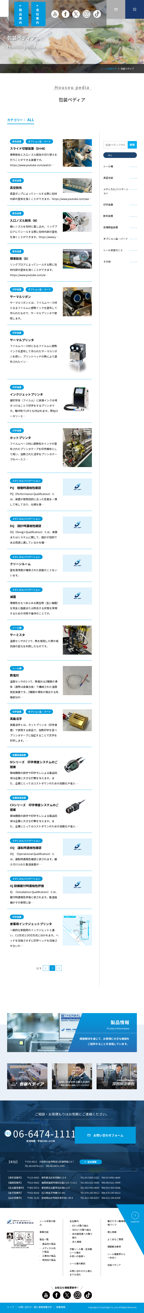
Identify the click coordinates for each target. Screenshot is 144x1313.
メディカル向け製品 (49, 1249)
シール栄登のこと (113, 250)
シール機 (108, 166)
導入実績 (111, 1231)
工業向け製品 (49, 1255)
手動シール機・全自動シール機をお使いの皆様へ (81, 1252)
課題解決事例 (114, 1246)
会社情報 (91, 1161)
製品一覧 (44, 1239)
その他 (107, 261)
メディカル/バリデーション (115, 191)
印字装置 (108, 204)
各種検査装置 (110, 227)
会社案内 (37, 16)
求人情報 (76, 1241)
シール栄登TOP (109, 68)
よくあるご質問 (115, 1239)
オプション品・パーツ (115, 238)
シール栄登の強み (47, 1222)
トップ (10, 1306)
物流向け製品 (49, 1259)
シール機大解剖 (77, 1263)
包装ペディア (114, 1264)
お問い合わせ (25, 1306)
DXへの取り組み (80, 1225)
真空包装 (108, 178)
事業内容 (44, 1231)
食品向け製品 (49, 1243)
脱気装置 (108, 216)
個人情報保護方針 (43, 1306)
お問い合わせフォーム (108, 1135)
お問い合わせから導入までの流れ (81, 1272)
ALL (110, 155)
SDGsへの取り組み (81, 1229)
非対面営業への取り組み (82, 1235)
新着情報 (60, 1306)
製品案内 (20, 16)
